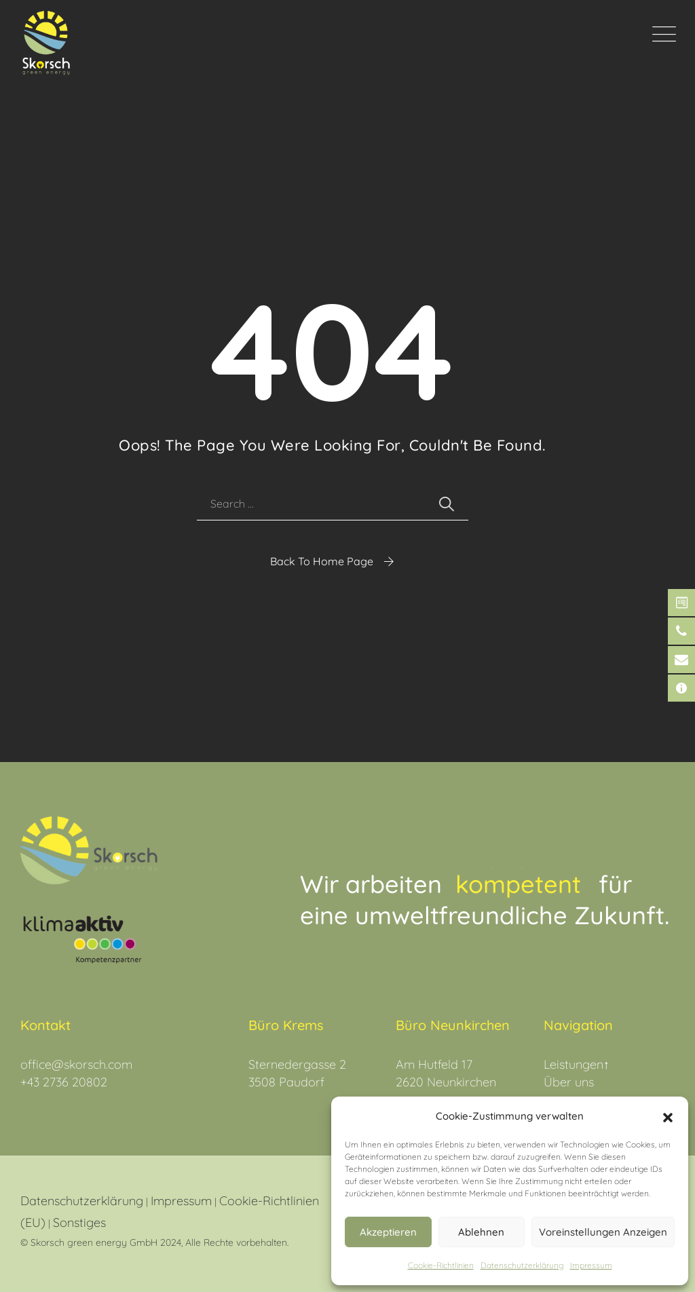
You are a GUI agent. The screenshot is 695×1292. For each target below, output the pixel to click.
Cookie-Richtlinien (441, 1265)
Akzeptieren (388, 1232)
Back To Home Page (321, 561)
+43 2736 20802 (63, 1082)
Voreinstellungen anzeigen (603, 1232)
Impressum (591, 1265)
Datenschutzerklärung (81, 1201)
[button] (668, 1116)
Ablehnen (481, 1232)
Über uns (569, 1082)
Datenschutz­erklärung (522, 1265)
